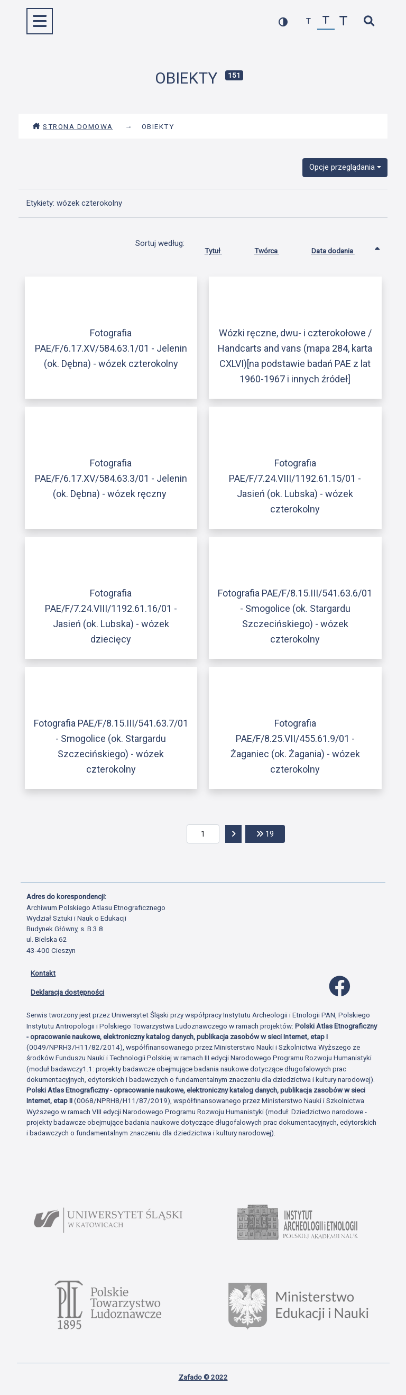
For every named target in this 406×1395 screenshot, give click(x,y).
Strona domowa (73, 126)
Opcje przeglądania (342, 167)
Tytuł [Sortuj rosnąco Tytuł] (221, 248)
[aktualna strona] (203, 833)
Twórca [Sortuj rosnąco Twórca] (274, 248)
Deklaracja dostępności (67, 992)
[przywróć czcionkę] (326, 21)
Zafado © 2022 (203, 1377)
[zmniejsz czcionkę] (308, 21)
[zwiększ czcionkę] (343, 21)
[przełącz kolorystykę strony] (283, 21)
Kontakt (43, 973)
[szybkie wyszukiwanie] (368, 21)
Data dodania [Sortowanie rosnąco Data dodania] (341, 248)
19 (270, 833)
